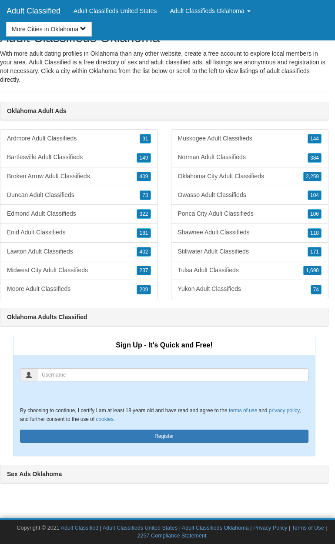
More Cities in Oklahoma (49, 29)
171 (314, 252)
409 (143, 177)
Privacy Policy (270, 528)
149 (143, 158)
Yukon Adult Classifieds (250, 289)
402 (143, 252)
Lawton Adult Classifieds (79, 252)
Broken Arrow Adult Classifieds (79, 176)
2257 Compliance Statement (172, 536)
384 (314, 158)
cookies (105, 419)
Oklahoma (103, 70)
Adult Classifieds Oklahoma (215, 528)
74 (316, 290)
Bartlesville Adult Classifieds (79, 157)
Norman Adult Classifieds (250, 157)
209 (143, 290)
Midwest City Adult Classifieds (79, 270)
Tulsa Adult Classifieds (250, 270)
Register (164, 436)
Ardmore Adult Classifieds (79, 139)
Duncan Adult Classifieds (79, 195)
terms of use (243, 410)
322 (143, 214)
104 (314, 195)
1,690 (312, 270)
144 (314, 139)
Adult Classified (33, 11)
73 (145, 195)
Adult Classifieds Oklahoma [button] (210, 10)
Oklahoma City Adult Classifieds (250, 176)
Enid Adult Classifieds (79, 232)
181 (143, 233)
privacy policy (284, 410)
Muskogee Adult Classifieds (250, 139)
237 (143, 270)
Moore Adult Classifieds (79, 289)
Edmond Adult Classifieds (79, 214)
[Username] (172, 374)
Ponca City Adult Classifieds (250, 214)
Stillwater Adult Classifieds (250, 252)
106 (314, 214)
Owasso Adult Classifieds (250, 195)
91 (145, 139)
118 (314, 233)
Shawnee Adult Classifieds (250, 232)
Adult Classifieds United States (115, 10)
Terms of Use (307, 528)
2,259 (312, 177)
